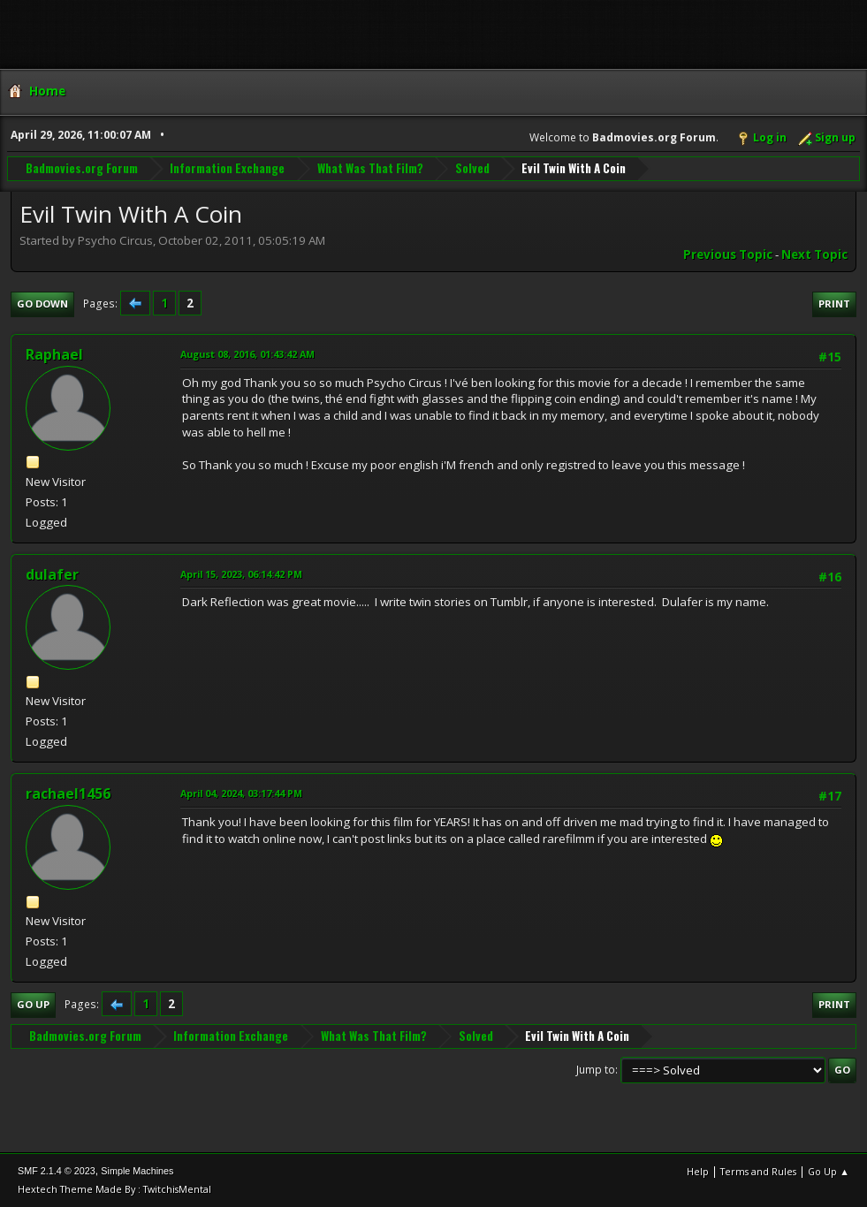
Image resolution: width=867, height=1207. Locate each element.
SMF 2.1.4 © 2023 (56, 1170)
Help (698, 1171)
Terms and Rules (758, 1171)
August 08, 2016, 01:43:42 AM (247, 354)
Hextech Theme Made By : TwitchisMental (114, 1189)
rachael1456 (68, 793)
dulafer (52, 574)
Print (834, 303)
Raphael (54, 354)
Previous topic (727, 254)
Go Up (33, 1004)
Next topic (814, 254)
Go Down (42, 303)
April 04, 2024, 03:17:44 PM (241, 793)
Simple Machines (137, 1170)
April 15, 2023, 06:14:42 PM (241, 574)
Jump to (595, 1069)
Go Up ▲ (828, 1171)
